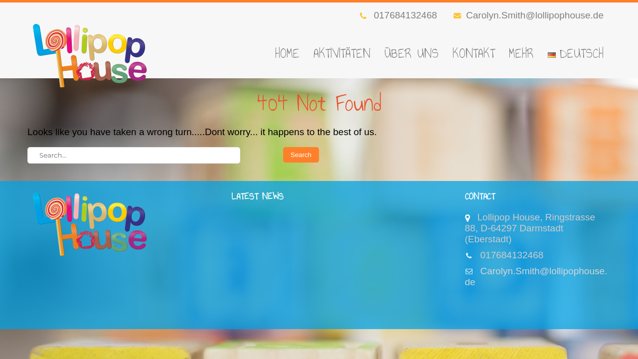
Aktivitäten (342, 53)
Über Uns (411, 53)
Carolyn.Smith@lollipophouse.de (529, 15)
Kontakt (474, 53)
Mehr (521, 53)
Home (287, 53)
